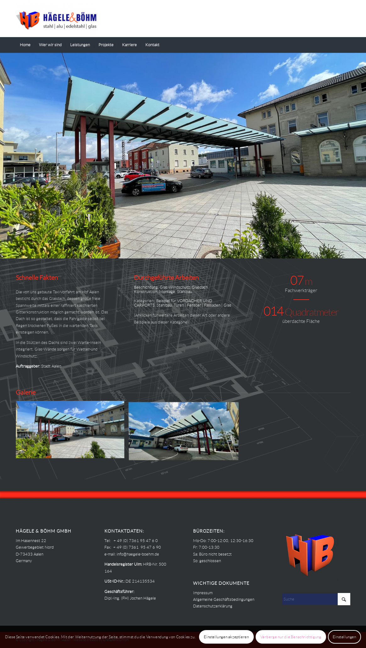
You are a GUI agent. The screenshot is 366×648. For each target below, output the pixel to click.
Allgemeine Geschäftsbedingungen (223, 599)
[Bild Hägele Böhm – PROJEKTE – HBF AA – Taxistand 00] (186, 432)
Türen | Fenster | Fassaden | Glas (202, 305)
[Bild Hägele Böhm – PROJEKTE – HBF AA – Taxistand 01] (72, 432)
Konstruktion (145, 291)
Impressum (203, 592)
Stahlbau (184, 291)
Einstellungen (344, 637)
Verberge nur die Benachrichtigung (290, 637)
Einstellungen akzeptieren (226, 637)
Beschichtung (146, 287)
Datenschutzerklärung (212, 606)
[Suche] (346, 45)
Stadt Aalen (51, 366)
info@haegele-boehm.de (138, 554)
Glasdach (200, 287)
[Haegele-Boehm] (56, 18)
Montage (167, 291)
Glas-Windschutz (175, 287)
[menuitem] (25, 45)
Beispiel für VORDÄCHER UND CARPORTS (173, 302)
